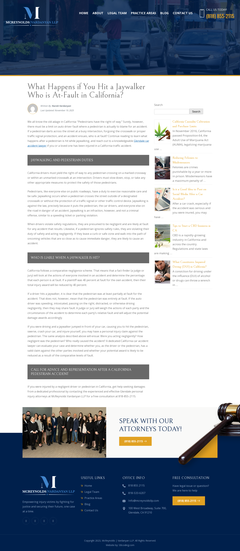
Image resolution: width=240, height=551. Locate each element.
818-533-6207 (136, 493)
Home (83, 13)
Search (158, 105)
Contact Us (182, 13)
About (97, 13)
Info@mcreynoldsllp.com (143, 500)
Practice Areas (143, 13)
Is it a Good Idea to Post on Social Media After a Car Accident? (189, 194)
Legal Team (117, 13)
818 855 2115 (136, 485)
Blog (164, 13)
